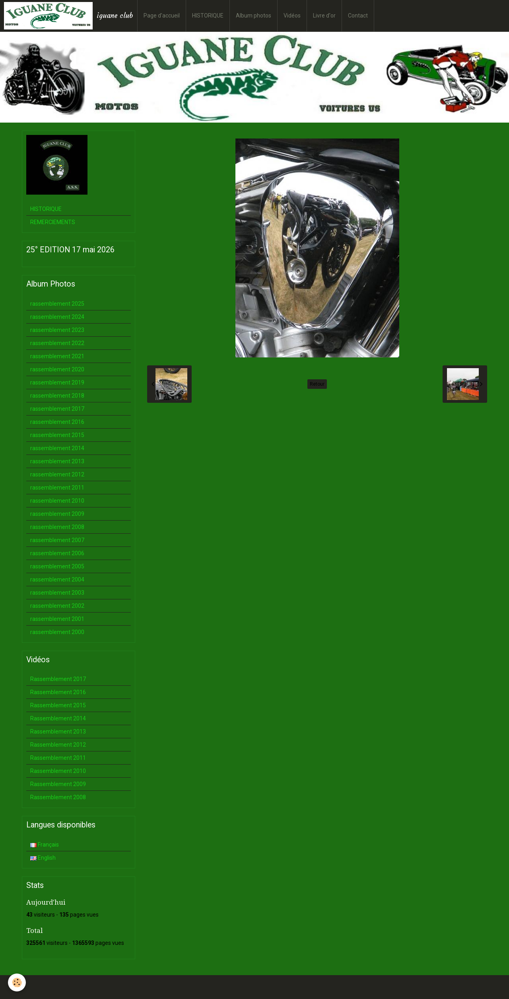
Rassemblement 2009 (58, 784)
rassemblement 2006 (57, 553)
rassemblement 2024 (57, 317)
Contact (358, 15)
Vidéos (292, 15)
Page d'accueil (162, 15)
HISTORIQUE (207, 15)
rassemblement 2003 (57, 592)
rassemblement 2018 (57, 395)
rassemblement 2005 (57, 566)
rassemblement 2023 (57, 330)
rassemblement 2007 (57, 540)
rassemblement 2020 (57, 369)
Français (44, 844)
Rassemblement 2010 (58, 771)
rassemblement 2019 (57, 382)
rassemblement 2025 (57, 303)
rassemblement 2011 (57, 487)
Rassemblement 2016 (58, 692)
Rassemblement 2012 (58, 744)
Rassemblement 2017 (58, 679)
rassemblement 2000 (57, 632)
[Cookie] (17, 982)
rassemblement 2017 (57, 409)
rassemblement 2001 (57, 619)
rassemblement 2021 (57, 356)
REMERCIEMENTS (52, 222)
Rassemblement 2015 (58, 705)
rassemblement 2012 (57, 474)
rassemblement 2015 (57, 435)
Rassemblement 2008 (58, 797)
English (43, 858)
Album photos (253, 15)
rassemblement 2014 (57, 448)
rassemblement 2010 (57, 501)
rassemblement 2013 (57, 461)
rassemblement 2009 (57, 514)
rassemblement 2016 (57, 422)
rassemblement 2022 (57, 343)
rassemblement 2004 (57, 579)
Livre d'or (324, 15)
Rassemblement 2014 (58, 718)
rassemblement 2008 (57, 527)
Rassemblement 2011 (58, 758)
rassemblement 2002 (57, 606)
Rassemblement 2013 (58, 731)
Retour (317, 384)
